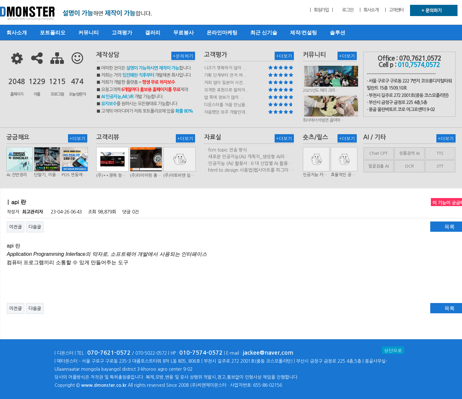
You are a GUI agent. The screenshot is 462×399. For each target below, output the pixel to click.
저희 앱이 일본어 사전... (225, 83)
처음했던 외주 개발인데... (226, 112)
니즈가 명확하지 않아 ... (225, 68)
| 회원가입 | (321, 10)
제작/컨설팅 (303, 32)
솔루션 (337, 32)
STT (440, 166)
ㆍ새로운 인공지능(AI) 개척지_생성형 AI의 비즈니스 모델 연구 (247, 157)
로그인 (347, 10)
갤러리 (152, 32)
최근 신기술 (263, 32)
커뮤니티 (88, 32)
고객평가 (122, 32)
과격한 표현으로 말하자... (226, 90)
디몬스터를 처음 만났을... (226, 105)
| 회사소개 (369, 10)
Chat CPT (378, 153)
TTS (440, 153)
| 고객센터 (394, 10)
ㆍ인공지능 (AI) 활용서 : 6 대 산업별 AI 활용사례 (248, 163)
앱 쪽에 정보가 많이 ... (224, 97)
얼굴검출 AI (378, 166)
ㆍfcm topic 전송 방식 (225, 150)
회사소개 (16, 32)
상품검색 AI (409, 153)
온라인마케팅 (222, 32)
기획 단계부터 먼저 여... (225, 75)
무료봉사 (183, 32)
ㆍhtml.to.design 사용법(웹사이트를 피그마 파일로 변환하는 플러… (249, 170)
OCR (409, 166)
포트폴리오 (52, 32)
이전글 (15, 227)
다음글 (35, 227)
